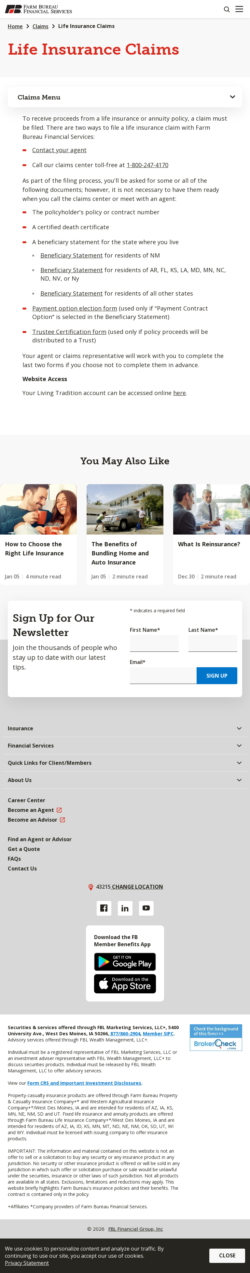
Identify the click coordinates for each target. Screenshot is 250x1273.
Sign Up (217, 675)
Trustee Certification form (69, 332)
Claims (41, 26)
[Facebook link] (104, 908)
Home (15, 26)
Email (138, 662)
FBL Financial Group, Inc (135, 1229)
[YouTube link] (146, 908)
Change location (137, 886)
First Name (145, 629)
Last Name (203, 629)
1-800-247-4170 (147, 165)
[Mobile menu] (239, 9)
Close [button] (227, 1255)
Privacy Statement (27, 1262)
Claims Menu (39, 97)
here (179, 393)
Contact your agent (59, 150)
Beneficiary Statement (71, 255)
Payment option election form (74, 308)
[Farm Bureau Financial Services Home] (38, 9)
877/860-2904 (124, 1033)
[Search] (226, 9)
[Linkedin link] (125, 908)
